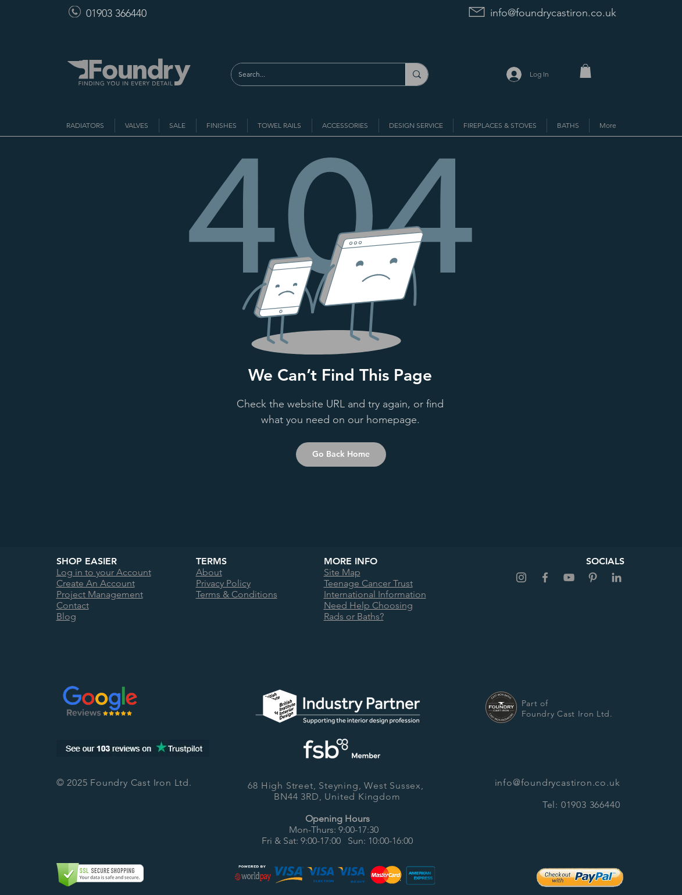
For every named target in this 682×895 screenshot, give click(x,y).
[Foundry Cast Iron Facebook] (545, 577)
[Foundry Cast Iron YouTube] (569, 577)
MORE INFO (350, 561)
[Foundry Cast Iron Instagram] (521, 577)
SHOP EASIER (86, 561)
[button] (585, 71)
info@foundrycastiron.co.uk (553, 12)
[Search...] (309, 74)
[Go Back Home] (341, 454)
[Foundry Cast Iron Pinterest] (592, 577)
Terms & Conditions (236, 594)
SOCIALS (605, 561)
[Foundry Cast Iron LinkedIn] (616, 577)
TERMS (211, 561)
